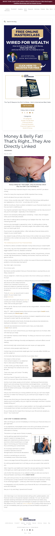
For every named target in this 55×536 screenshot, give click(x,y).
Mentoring (36, 9)
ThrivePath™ (14, 9)
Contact (29, 524)
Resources (30, 9)
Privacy (29, 533)
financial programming (27, 126)
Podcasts (43, 9)
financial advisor (27, 122)
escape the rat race (27, 120)
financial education (8, 150)
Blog (47, 9)
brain (25, 300)
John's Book (25, 10)
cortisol (11, 293)
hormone (10, 297)
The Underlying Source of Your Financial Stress (18, 243)
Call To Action (27, 105)
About (51, 9)
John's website (27, 503)
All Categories (27, 118)
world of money (27, 128)
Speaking (20, 9)
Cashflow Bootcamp (7, 10)
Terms (25, 533)
